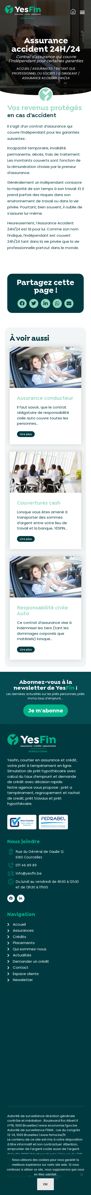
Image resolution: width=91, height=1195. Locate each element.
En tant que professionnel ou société (43, 71)
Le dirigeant (67, 73)
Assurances (42, 68)
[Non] (81, 1175)
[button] (82, 12)
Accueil (23, 68)
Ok (45, 1184)
